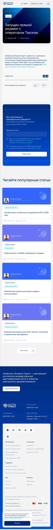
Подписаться (26, 154)
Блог (6, 11)
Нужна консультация (12, 389)
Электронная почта (12, 130)
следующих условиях (34, 148)
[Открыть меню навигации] (48, 4)
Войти (26, 4)
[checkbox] (7, 139)
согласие (16, 139)
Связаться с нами (37, 4)
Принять (17, 523)
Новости (14, 11)
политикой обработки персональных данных (26, 143)
